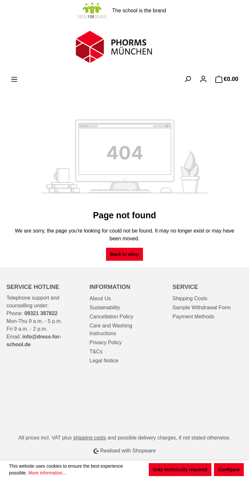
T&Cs (95, 351)
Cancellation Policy (111, 316)
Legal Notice (103, 360)
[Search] (188, 79)
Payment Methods (193, 316)
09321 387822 (40, 313)
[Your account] (203, 79)
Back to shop (124, 254)
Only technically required (180, 469)
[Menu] (14, 79)
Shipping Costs (190, 298)
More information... (47, 472)
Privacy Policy (105, 342)
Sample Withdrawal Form (201, 307)
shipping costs (89, 437)
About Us (100, 298)
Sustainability (104, 307)
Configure (229, 469)
